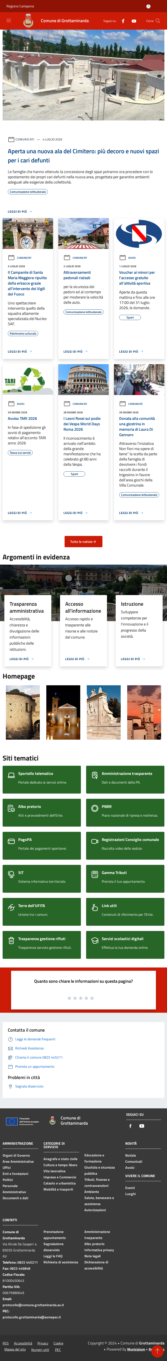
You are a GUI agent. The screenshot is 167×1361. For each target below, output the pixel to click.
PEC (58, 1349)
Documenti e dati (15, 1198)
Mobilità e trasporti (58, 1189)
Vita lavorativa (54, 1171)
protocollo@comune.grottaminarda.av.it (33, 1305)
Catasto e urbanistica (59, 1183)
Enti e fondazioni (15, 1173)
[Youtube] (132, 21)
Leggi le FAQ (52, 1256)
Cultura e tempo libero (60, 1165)
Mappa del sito (15, 1349)
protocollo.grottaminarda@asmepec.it (32, 1317)
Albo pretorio (94, 1243)
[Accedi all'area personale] (148, 6)
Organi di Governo (16, 1155)
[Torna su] (157, 1351)
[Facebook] (121, 21)
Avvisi (127, 258)
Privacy (42, 1343)
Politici (8, 1179)
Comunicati (24, 139)
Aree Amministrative (18, 1161)
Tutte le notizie (83, 541)
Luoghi (130, 1193)
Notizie (130, 1155)
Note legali (92, 1256)
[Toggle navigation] (8, 20)
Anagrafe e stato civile (60, 1158)
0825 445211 (27, 1262)
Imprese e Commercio (59, 1177)
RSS (6, 1343)
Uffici (7, 1167)
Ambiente (91, 1191)
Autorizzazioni (95, 1210)
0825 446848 (20, 1268)
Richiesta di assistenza (60, 1262)
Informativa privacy (99, 1250)
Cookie (58, 1343)
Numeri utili (40, 1349)
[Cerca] (157, 20)
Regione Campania (20, 6)
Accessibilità (23, 1343)
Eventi (130, 1187)
